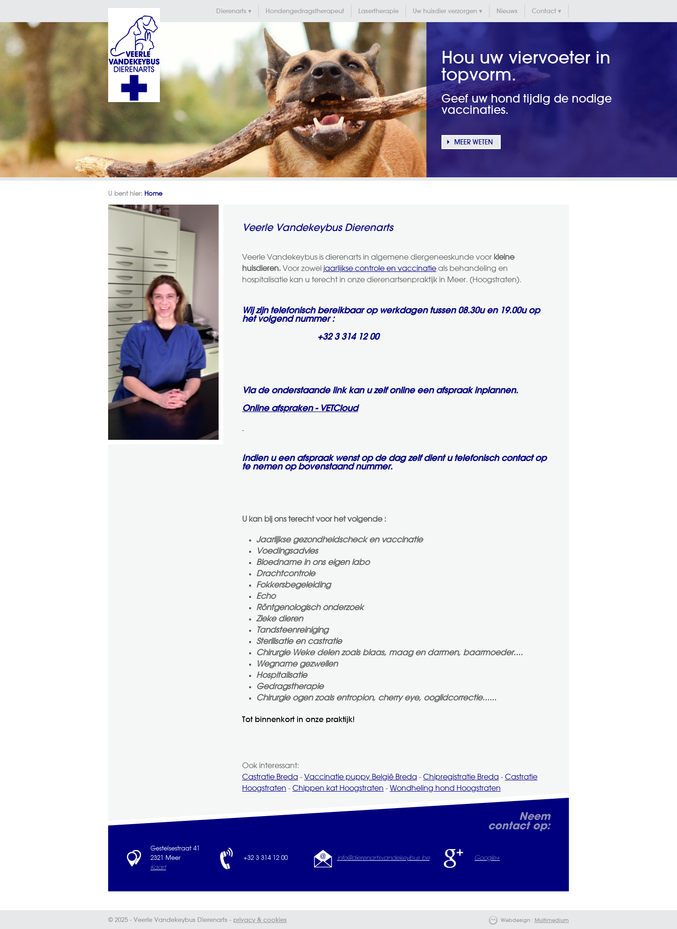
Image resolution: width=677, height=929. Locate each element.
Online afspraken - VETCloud (300, 409)
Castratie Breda (270, 777)
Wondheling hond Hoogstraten (445, 789)
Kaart (158, 868)
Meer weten (473, 142)
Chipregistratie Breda (461, 777)
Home (153, 194)
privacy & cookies (260, 920)
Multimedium (552, 920)
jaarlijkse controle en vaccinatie (379, 269)
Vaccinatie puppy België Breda (360, 777)
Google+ (487, 858)
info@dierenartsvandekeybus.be (383, 858)
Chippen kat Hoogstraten (338, 789)
